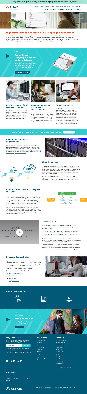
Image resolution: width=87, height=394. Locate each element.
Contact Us (19, 327)
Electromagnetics (60, 344)
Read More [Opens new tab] (73, 2)
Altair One (69, 9)
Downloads (39, 345)
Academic (39, 354)
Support (41, 6)
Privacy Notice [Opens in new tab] (39, 387)
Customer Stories (41, 340)
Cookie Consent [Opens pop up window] (72, 387)
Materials (58, 356)
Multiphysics (58, 358)
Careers (52, 6)
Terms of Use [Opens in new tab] (33, 387)
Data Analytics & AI (60, 342)
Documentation (40, 347)
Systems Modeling (60, 363)
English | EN (74, 6)
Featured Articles (41, 344)
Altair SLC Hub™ (62, 108)
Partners (16, 375)
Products (53, 9)
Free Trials (36, 6)
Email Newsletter (26, 376)
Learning (39, 351)
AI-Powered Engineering (61, 340)
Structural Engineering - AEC (62, 361)
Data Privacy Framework (47, 387)
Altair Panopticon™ (14, 281)
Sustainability (9, 380)
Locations (8, 376)
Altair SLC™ (9, 110)
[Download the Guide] (64, 71)
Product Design (59, 351)
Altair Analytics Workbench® (38, 112)
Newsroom (25, 375)
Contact (57, 6)
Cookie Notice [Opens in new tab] (56, 387)
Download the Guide (22, 72)
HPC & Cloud (59, 349)
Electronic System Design (61, 345)
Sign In (68, 6)
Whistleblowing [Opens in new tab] (65, 387)
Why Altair (45, 9)
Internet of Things (60, 352)
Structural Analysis (60, 360)
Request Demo (68, 132)
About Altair (9, 375)
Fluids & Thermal (59, 347)
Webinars (39, 342)
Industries (61, 9)
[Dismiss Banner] (80, 2)
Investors (47, 6)
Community (40, 349)
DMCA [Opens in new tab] (60, 387)
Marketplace (63, 6)
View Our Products (63, 367)
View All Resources (45, 358)
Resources (78, 9)
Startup (39, 352)
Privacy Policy (20, 355)
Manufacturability (60, 354)
